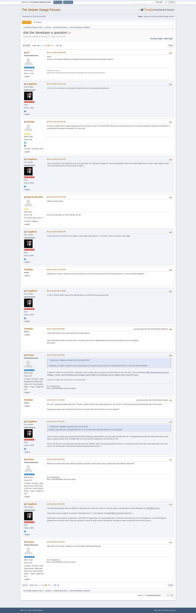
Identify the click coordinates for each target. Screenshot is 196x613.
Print (171, 45)
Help (155, 610)
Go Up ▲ (173, 610)
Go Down (26, 45)
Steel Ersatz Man (34, 197)
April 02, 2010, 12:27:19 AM (56, 400)
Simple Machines (37, 610)
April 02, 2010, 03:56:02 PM (56, 459)
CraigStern (31, 84)
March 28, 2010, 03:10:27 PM (56, 197)
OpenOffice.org (113, 513)
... (43, 45)
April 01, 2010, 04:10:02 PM (56, 355)
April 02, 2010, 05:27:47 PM (56, 542)
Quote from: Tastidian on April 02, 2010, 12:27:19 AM (69, 427)
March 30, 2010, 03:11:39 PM (56, 291)
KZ (27, 52)
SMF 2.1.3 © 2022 (26, 610)
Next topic (168, 39)
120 (57, 45)
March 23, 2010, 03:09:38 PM (56, 52)
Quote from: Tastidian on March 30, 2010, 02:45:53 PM (70, 360)
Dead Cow (55, 386)
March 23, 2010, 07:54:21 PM (56, 121)
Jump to (140, 595)
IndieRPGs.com (152, 508)
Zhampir (30, 122)
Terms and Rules (163, 610)
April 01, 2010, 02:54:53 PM (56, 329)
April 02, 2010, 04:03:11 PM (56, 504)
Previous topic (156, 39)
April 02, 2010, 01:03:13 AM (56, 421)
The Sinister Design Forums (41, 9)
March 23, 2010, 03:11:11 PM (56, 84)
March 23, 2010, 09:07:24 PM (56, 159)
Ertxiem (30, 355)
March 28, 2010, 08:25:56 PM (56, 231)
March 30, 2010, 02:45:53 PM (56, 269)
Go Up (25, 585)
